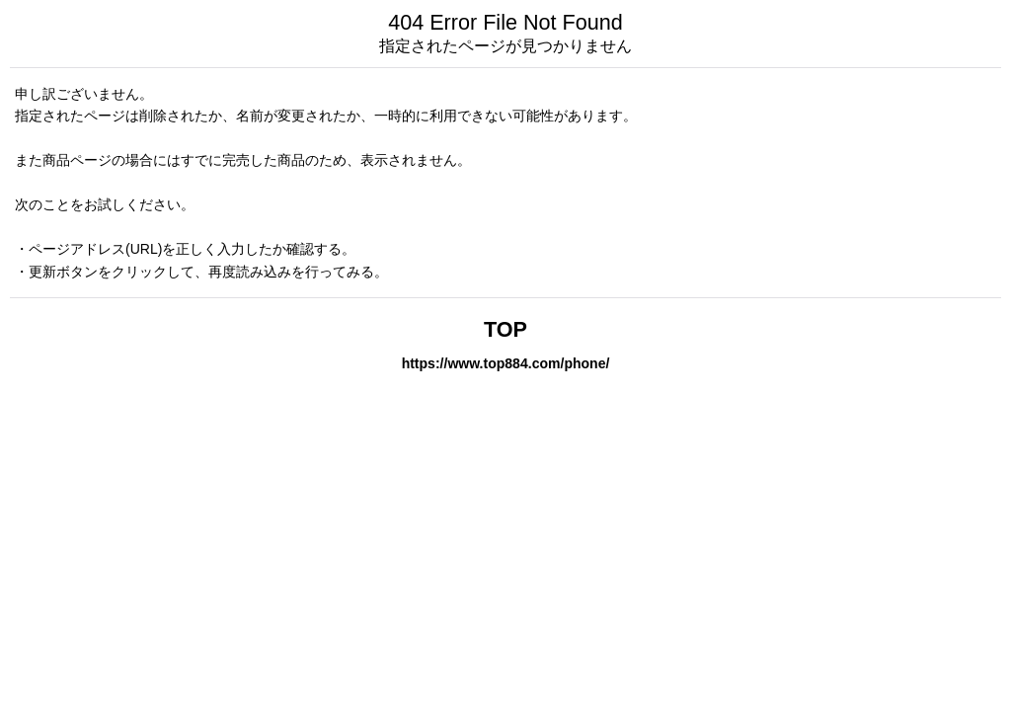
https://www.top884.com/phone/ (506, 363)
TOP (505, 329)
